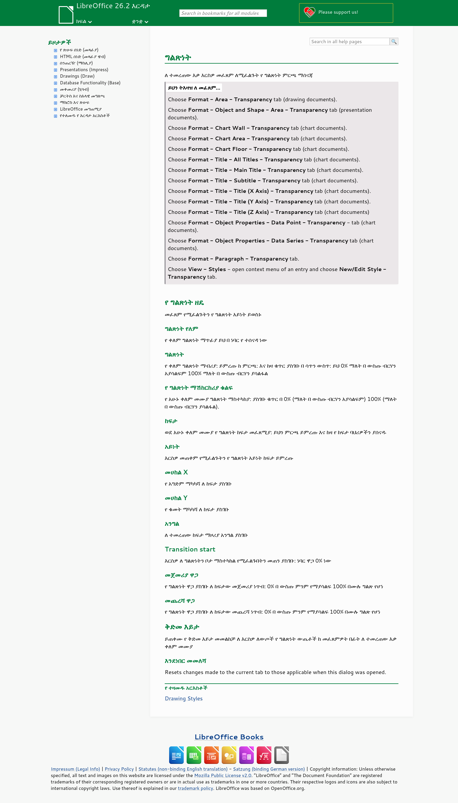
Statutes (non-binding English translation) (183, 769)
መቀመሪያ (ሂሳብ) (74, 89)
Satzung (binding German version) (269, 769)
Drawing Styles (184, 698)
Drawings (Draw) (77, 76)
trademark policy (195, 788)
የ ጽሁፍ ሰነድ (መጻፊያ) (79, 50)
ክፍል (81, 21)
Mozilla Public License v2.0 (222, 775)
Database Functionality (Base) (90, 83)
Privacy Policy (119, 769)
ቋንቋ (137, 21)
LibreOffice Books (229, 737)
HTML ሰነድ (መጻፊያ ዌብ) (83, 56)
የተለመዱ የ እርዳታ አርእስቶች (85, 115)
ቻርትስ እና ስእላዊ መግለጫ (82, 96)
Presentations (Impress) (84, 70)
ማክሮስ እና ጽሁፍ (74, 102)
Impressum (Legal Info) (75, 769)
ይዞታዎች (59, 42)
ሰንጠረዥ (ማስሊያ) (76, 63)
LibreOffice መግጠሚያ (81, 109)
